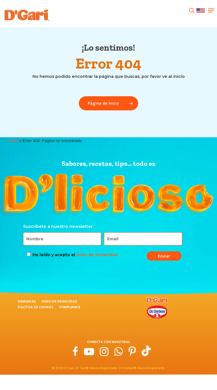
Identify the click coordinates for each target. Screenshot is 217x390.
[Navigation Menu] (211, 10)
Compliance (69, 307)
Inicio (13, 140)
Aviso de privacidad (59, 301)
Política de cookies (35, 307)
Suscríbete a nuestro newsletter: (58, 226)
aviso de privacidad (97, 254)
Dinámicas (27, 301)
